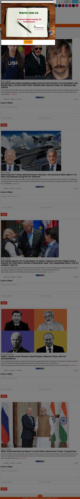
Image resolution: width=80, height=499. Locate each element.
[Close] (54, 1)
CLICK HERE (28, 42)
